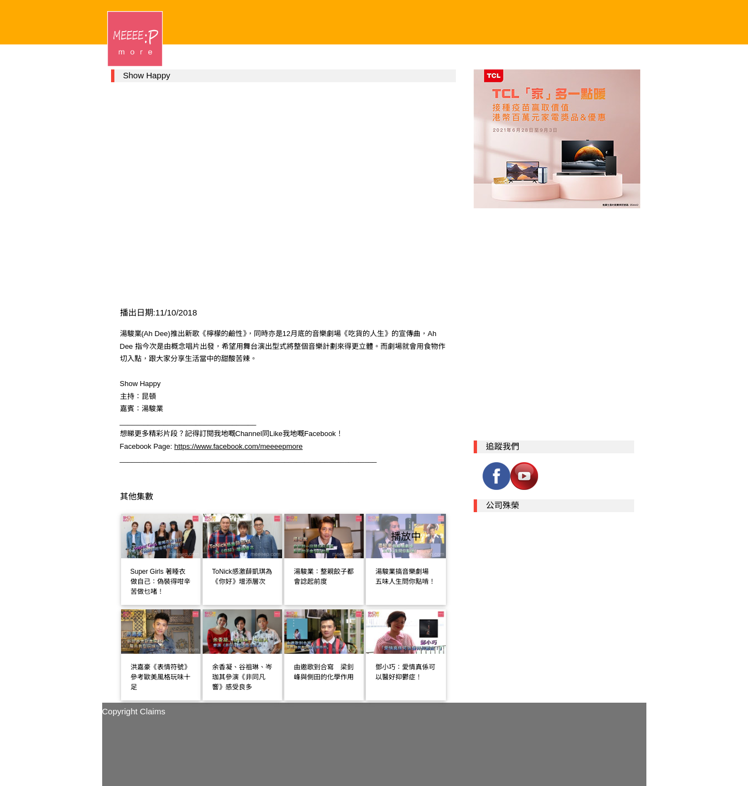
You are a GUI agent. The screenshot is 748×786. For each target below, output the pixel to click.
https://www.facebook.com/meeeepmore (238, 446)
